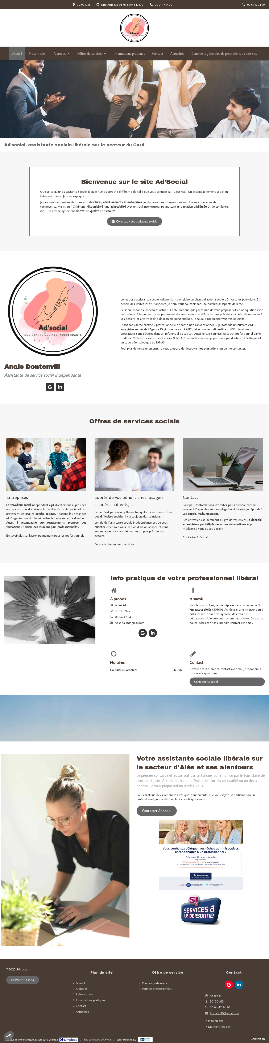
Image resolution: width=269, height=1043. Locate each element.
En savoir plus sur (106, 544)
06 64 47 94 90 (125, 617)
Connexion (258, 1039)
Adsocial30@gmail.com (129, 623)
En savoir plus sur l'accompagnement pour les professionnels (45, 535)
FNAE (107, 1039)
